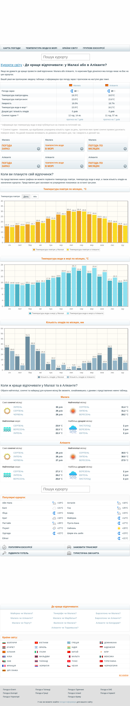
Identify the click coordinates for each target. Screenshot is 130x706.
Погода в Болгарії (10, 693)
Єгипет (11, 647)
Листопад (85, 425)
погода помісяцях (95, 147)
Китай (75, 652)
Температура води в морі (41, 48)
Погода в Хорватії (107, 693)
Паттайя (6, 523)
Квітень (83, 433)
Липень (17, 407)
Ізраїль (43, 647)
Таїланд (43, 661)
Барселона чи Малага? (108, 613)
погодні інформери (67, 702)
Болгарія (12, 643)
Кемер (70, 513)
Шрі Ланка (12, 670)
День (26, 196)
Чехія (75, 666)
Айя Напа (7, 503)
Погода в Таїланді (43, 690)
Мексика (109, 656)
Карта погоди (12, 48)
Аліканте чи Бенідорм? (108, 623)
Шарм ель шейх (75, 533)
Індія (74, 647)
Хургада (6, 533)
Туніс (75, 661)
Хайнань (71, 528)
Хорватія (44, 666)
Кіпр (106, 652)
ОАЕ (9, 661)
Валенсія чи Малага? (65, 623)
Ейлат (5, 538)
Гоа (69, 508)
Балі (4, 508)
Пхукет (5, 528)
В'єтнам (43, 643)
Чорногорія (110, 666)
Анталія (71, 503)
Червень (18, 414)
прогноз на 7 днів (75, 119)
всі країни (123, 675)
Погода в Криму (74, 697)
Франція (11, 666)
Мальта (76, 656)
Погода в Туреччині (76, 690)
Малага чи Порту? (21, 623)
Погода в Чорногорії (11, 697)
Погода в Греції (42, 693)
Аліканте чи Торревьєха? (65, 627)
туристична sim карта (86, 553)
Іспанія (11, 652)
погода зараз (7, 147)
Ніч (35, 196)
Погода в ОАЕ (106, 690)
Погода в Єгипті (9, 690)
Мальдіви (44, 656)
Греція (75, 643)
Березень (84, 429)
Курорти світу (11, 65)
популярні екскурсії (20, 547)
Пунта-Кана (73, 523)
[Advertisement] (65, 22)
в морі (54, 147)
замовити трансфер (85, 547)
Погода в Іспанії (74, 693)
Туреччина (110, 661)
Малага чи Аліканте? (22, 618)
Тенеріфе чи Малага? (65, 613)
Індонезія (109, 647)
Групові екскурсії (94, 48)
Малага (75, 85)
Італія (42, 652)
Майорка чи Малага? (22, 613)
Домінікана (110, 643)
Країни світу (70, 48)
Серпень (18, 411)
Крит (4, 518)
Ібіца (4, 513)
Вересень (84, 414)
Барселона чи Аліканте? (108, 618)
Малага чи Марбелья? (65, 618)
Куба (9, 656)
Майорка (71, 518)
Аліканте (111, 85)
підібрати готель (18, 553)
